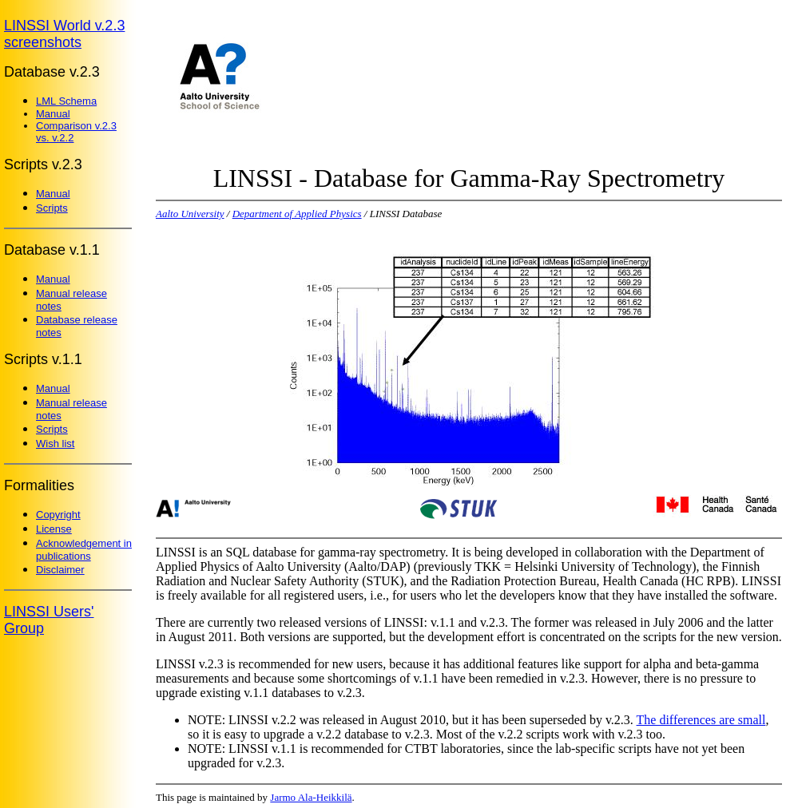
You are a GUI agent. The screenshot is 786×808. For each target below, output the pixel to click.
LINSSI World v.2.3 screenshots (64, 34)
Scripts (52, 208)
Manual (53, 114)
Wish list (55, 444)
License (54, 529)
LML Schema (66, 101)
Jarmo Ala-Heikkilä (310, 797)
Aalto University (190, 214)
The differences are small (701, 720)
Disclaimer (60, 570)
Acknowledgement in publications (84, 549)
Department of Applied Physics (297, 214)
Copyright (58, 515)
